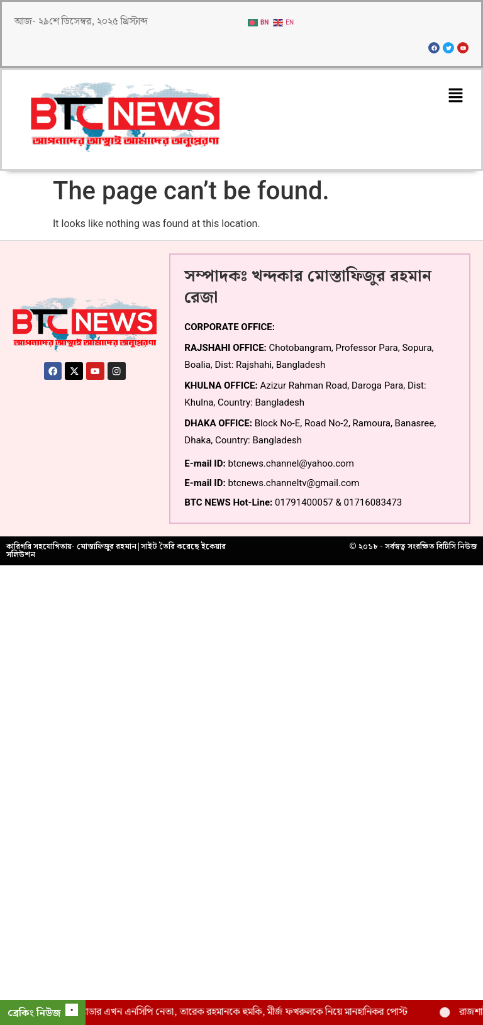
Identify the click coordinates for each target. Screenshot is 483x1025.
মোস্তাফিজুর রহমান (106, 546)
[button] (456, 96)
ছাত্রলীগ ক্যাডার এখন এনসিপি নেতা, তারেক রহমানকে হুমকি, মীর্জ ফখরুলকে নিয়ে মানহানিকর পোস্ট (240, 1012)
